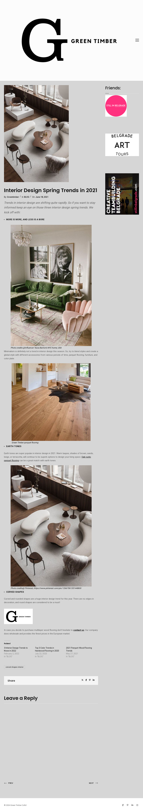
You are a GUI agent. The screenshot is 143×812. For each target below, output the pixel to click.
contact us (78, 630)
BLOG (26, 197)
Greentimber (13, 197)
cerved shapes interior (14, 667)
